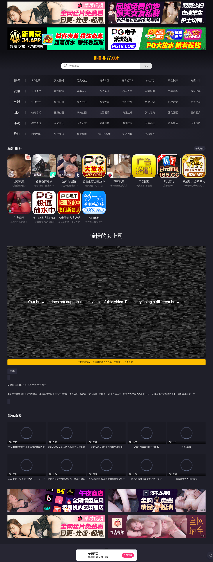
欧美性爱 (104, 101)
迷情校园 (127, 123)
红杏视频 (127, 134)
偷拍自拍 (59, 101)
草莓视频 (82, 134)
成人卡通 (82, 101)
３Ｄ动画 (104, 91)
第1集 (12, 371)
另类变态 (196, 101)
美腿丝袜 (127, 112)
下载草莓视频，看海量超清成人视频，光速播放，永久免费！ (141, 362)
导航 (17, 134)
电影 (17, 102)
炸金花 (150, 80)
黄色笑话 (173, 123)
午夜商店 (59, 134)
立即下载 (128, 555)
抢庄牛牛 (196, 80)
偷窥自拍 (36, 112)
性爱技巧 (196, 123)
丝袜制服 (150, 91)
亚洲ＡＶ (36, 91)
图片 (17, 112)
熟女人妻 (127, 91)
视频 (17, 91)
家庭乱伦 (59, 123)
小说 (17, 123)
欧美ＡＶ (82, 91)
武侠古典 (104, 123)
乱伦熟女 (173, 101)
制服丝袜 (127, 101)
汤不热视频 (104, 134)
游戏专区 (104, 80)
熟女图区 (173, 112)
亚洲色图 (59, 112)
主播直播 (173, 91)
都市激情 (36, 123)
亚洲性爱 (36, 101)
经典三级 (150, 101)
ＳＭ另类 (196, 91)
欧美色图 (82, 112)
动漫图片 (104, 112)
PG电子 (36, 80)
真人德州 (59, 80)
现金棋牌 (173, 80)
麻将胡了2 (127, 80)
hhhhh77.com (107, 58)
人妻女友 (82, 123)
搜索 (146, 65)
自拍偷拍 (59, 91)
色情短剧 (150, 134)
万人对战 (82, 80)
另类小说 (150, 123)
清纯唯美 (150, 112)
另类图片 (196, 112)
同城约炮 (36, 134)
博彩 (17, 80)
